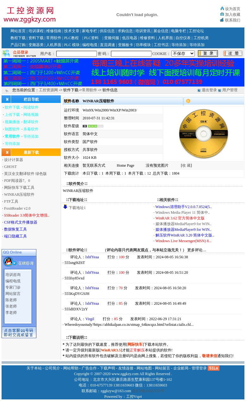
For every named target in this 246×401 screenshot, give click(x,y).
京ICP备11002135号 (148, 391)
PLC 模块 (72, 45)
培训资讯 (143, 31)
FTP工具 (11, 201)
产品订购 (18, 45)
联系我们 (232, 20)
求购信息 (125, 31)
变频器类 (36, 45)
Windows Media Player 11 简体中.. (182, 212)
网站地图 (144, 368)
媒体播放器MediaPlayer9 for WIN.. (184, 224)
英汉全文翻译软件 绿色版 (25, 173)
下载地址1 (77, 208)
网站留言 (13, 291)
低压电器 (129, 38)
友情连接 (125, 368)
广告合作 (89, 368)
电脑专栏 (178, 31)
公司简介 (52, 368)
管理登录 (199, 368)
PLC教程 (71, 38)
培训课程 (36, 31)
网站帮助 (70, 368)
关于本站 (34, 368)
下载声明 (107, 368)
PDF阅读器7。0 (17, 180)
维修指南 (53, 31)
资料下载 (36, 38)
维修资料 (147, 38)
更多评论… (196, 250)
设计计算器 (13, 160)
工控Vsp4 (134, 396)
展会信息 (161, 31)
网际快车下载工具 (19, 187)
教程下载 (18, 38)
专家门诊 (13, 285)
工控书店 (161, 45)
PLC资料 (91, 38)
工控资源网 (48, 90)
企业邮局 (180, 368)
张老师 (11, 304)
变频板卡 (125, 45)
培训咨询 (13, 272)
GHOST (10, 167)
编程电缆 (89, 45)
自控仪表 (183, 38)
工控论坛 (196, 31)
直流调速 (107, 45)
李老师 (11, 310)
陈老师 (11, 298)
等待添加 (179, 45)
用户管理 (229, 90)
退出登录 (209, 90)
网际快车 (135, 344)
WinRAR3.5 (111, 350)
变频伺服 (111, 38)
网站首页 (18, 31)
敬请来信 (209, 356)
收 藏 (186, 165)
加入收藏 (232, 14)
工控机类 (201, 38)
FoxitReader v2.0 (17, 208)
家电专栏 (89, 31)
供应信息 (107, 31)
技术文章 (71, 31)
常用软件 (53, 38)
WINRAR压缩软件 (19, 194)
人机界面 (165, 38)
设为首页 (232, 9)
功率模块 (143, 45)
